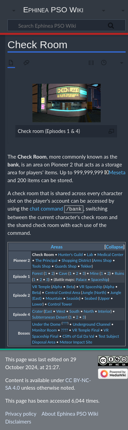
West (60, 310)
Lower (37, 303)
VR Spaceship (90, 286)
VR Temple (41, 286)
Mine (94, 272)
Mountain (54, 297)
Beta (70, 286)
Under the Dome (46, 323)
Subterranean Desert (50, 316)
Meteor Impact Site (76, 341)
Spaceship (99, 279)
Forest (37, 272)
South (74, 310)
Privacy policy (20, 413)
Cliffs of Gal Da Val (78, 335)
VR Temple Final (85, 329)
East (48, 310)
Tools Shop (41, 265)
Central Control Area (62, 292)
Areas (57, 246)
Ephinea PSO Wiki (53, 9)
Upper (104, 297)
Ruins (119, 272)
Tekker (86, 265)
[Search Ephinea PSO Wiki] (66, 25)
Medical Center (110, 254)
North (89, 310)
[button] (114, 246)
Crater (37, 310)
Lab (90, 254)
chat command (46, 208)
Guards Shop (66, 265)
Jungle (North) (94, 292)
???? (65, 322)
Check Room (31, 156)
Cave (63, 272)
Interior (104, 310)
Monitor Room (44, 329)
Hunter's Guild (70, 254)
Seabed (91, 297)
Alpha (57, 286)
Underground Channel (91, 323)
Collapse (114, 246)
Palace (81, 279)
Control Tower (60, 303)
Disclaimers (18, 421)
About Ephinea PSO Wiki (70, 413)
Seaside (73, 297)
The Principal (46, 259)
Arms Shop (102, 259)
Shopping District (76, 259)
